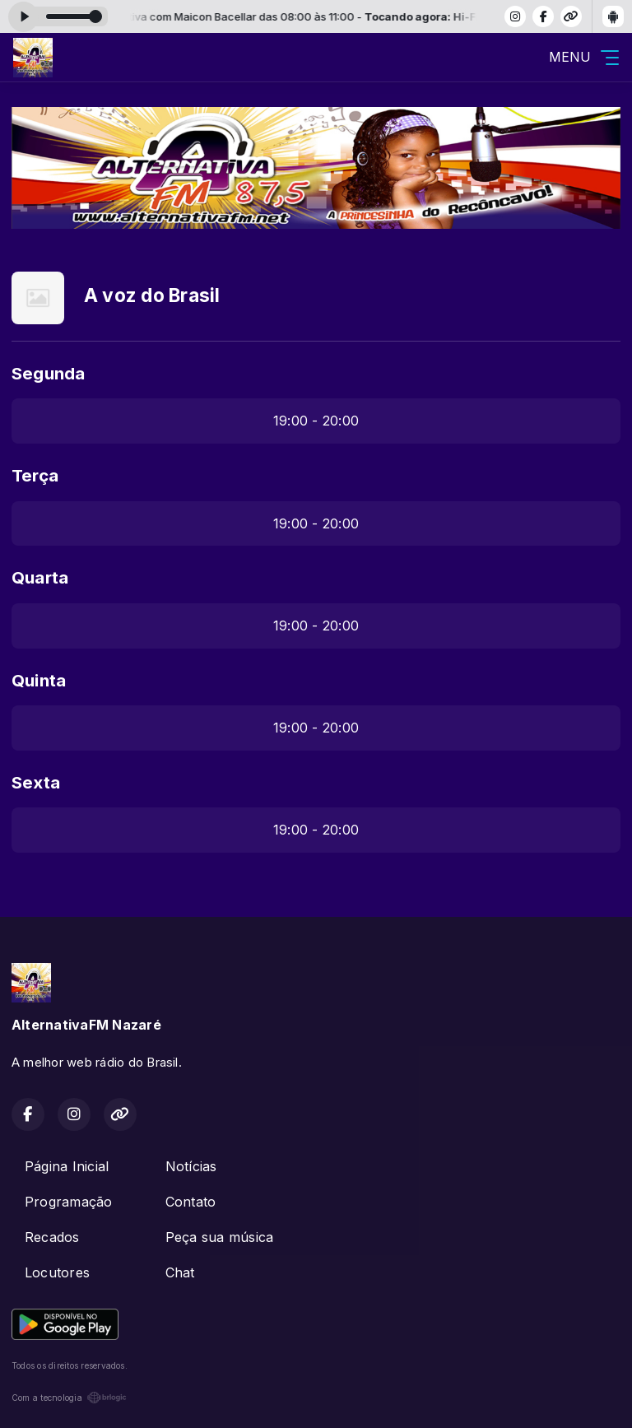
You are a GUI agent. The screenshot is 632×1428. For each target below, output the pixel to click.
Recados (52, 1237)
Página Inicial (67, 1166)
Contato (190, 1201)
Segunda (49, 373)
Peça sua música (219, 1237)
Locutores (57, 1272)
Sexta (36, 782)
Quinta (39, 680)
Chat (180, 1272)
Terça (35, 475)
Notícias (191, 1166)
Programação (69, 1201)
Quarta (40, 577)
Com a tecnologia (69, 1397)
